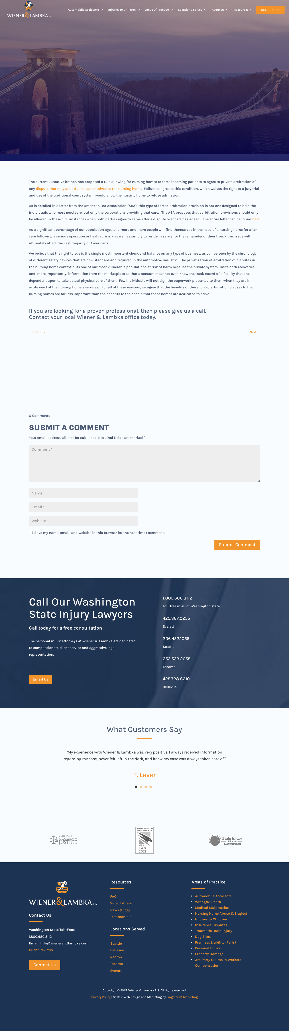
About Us (218, 10)
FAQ (113, 896)
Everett (116, 970)
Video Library (121, 903)
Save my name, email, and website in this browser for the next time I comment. (99, 533)
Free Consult (269, 10)
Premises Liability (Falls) (215, 942)
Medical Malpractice (212, 907)
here (255, 219)
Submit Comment (237, 544)
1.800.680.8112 (177, 598)
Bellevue (117, 950)
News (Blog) (120, 910)
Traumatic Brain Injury (213, 931)
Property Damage (209, 954)
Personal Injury (207, 948)
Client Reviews (41, 950)
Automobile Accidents (83, 10)
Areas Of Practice (157, 10)
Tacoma (116, 964)
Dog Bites (203, 936)
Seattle (116, 943)
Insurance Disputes (211, 925)
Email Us (40, 679)
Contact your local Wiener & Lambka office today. (92, 317)
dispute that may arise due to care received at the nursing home (88, 188)
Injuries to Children (122, 10)
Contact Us (44, 964)
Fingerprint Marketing (182, 997)
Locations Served (190, 10)
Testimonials (120, 917)
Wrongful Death (208, 902)
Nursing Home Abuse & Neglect (221, 913)
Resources (241, 10)
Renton (116, 957)
